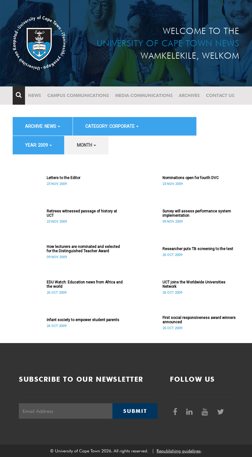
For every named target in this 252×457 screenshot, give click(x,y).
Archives (189, 95)
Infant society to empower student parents (83, 320)
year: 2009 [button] (38, 145)
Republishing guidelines (179, 450)
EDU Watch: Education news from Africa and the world (85, 284)
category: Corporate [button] (112, 126)
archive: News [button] (42, 126)
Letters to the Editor (63, 178)
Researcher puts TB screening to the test (197, 249)
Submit (135, 411)
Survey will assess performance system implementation (196, 213)
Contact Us (220, 95)
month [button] (86, 145)
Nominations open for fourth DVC (190, 178)
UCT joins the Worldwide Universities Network (193, 284)
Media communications (144, 95)
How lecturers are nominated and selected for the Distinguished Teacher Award (83, 249)
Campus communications (78, 95)
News (34, 95)
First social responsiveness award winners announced (199, 320)
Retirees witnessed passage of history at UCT (82, 213)
